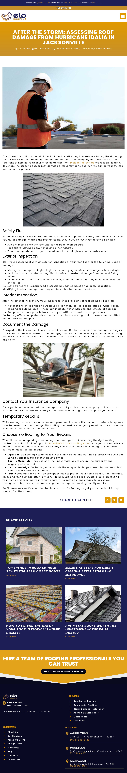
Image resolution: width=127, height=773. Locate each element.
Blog (57, 49)
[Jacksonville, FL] (67, 714)
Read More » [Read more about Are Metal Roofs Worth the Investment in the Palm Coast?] (70, 617)
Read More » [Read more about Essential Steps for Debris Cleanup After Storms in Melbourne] (70, 559)
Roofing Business (104, 49)
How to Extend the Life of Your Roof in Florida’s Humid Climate (33, 610)
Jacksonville (87, 49)
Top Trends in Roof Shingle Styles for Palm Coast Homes (32, 552)
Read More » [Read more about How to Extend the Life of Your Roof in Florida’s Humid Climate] (11, 617)
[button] (123, 16)
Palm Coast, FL (78, 741)
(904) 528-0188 (46, 2)
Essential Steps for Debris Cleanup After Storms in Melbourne (91, 552)
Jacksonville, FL (79, 713)
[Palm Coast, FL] (67, 742)
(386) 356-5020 (69, 2)
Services (74, 676)
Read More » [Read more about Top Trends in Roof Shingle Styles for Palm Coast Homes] (11, 559)
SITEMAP (106, 765)
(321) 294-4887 (91, 2)
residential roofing (50, 163)
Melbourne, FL (78, 728)
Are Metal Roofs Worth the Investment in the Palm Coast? (91, 610)
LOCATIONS (71, 708)
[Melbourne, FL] (67, 729)
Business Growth (70, 49)
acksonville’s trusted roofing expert (40, 428)
